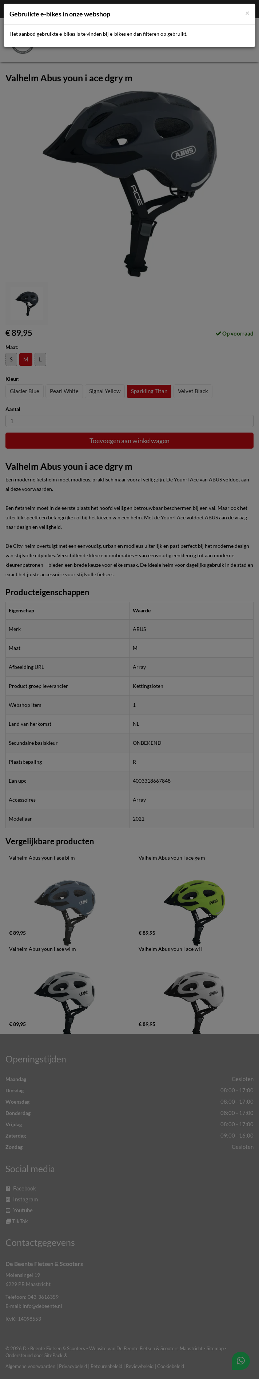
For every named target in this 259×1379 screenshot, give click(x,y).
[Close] (247, 12)
